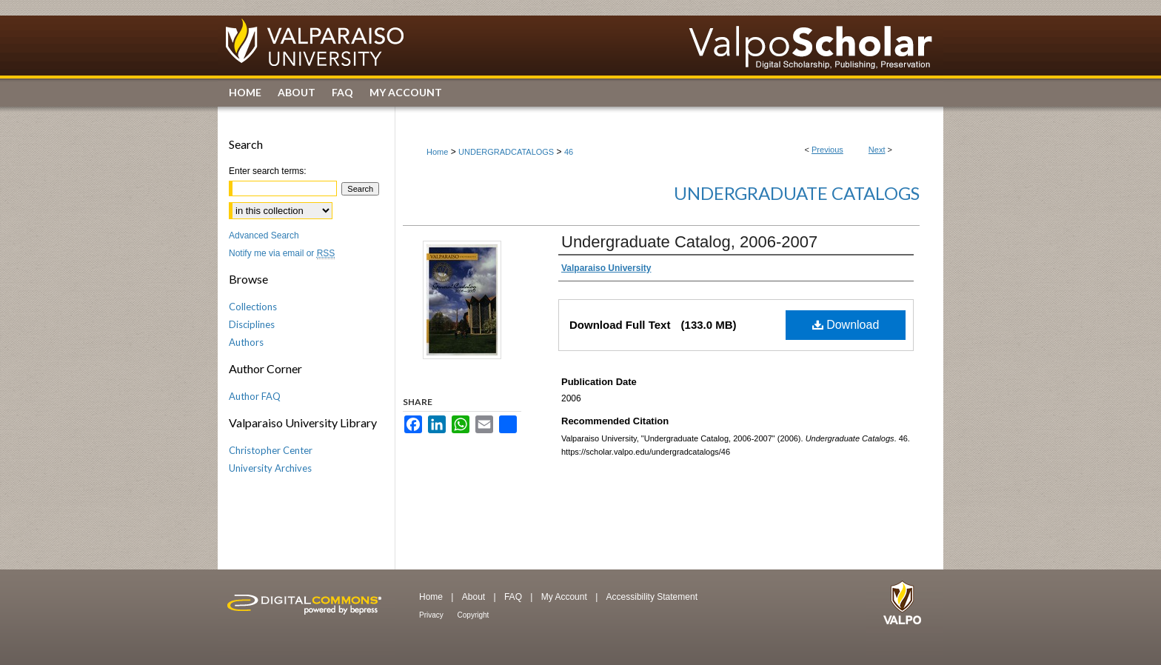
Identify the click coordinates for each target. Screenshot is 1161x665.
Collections (253, 307)
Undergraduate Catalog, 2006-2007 (689, 242)
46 (568, 151)
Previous (827, 149)
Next (877, 149)
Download (846, 324)
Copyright (473, 615)
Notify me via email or (282, 253)
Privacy (432, 615)
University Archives (270, 468)
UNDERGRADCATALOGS (506, 151)
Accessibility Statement (651, 597)
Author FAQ (255, 396)
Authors (246, 342)
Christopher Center (270, 450)
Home (437, 151)
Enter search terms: (268, 171)
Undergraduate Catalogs (797, 193)
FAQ (514, 597)
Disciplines (252, 324)
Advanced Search (264, 235)
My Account (565, 597)
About (475, 597)
